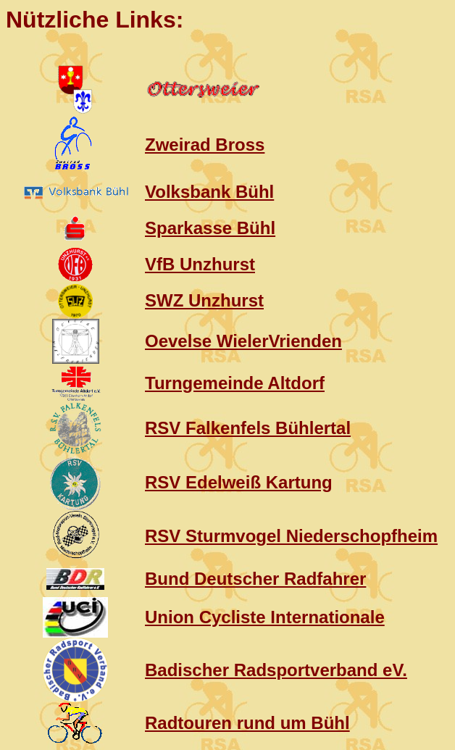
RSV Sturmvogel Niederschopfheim (291, 536)
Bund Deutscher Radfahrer (255, 578)
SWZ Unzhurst (204, 300)
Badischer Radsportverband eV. (276, 670)
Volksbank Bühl (209, 191)
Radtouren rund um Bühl (247, 723)
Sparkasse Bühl (210, 228)
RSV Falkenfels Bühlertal (248, 428)
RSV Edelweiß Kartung (239, 482)
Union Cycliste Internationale (265, 617)
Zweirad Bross (204, 144)
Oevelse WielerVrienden (243, 341)
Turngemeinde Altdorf (235, 383)
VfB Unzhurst (200, 264)
